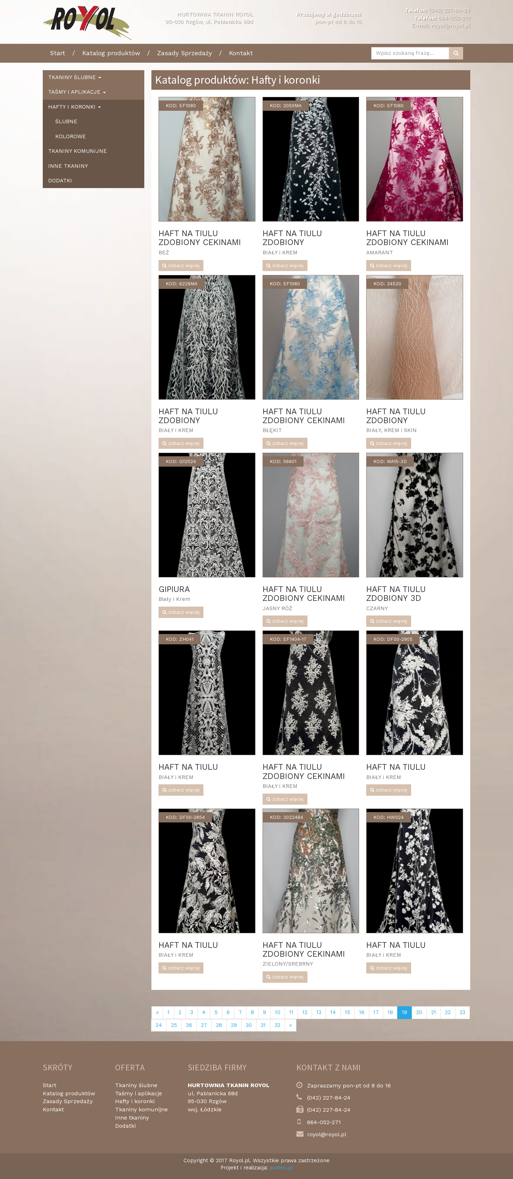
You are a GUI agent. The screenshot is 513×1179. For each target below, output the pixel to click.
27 (204, 1025)
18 (390, 1012)
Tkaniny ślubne (136, 1085)
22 (448, 1012)
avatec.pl (281, 1167)
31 (263, 1025)
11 (291, 1012)
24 (159, 1025)
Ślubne (66, 121)
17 (376, 1012)
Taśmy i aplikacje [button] (77, 92)
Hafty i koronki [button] (74, 107)
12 (304, 1012)
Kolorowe (70, 136)
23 (462, 1012)
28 (219, 1025)
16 (361, 1012)
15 (347, 1012)
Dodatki (60, 180)
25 (174, 1025)
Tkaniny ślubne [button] (74, 77)
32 (277, 1025)
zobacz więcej (181, 265)
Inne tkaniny (68, 166)
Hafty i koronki (135, 1101)
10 (277, 1012)
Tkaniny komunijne (77, 151)
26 (189, 1025)
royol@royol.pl (450, 25)
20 (419, 1012)
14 (333, 1012)
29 (234, 1025)
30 (249, 1025)
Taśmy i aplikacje (138, 1093)
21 (433, 1012)
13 (318, 1012)
